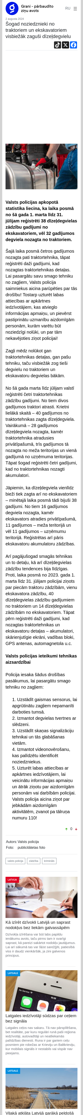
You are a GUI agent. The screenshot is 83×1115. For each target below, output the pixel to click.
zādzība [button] (33, 861)
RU (67, 8)
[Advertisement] (41, 99)
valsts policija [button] (15, 861)
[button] (74, 8)
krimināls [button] (49, 861)
